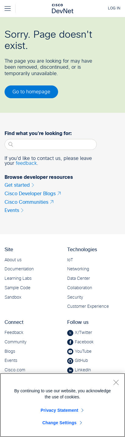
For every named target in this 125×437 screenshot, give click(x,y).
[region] (62, 405)
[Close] (116, 382)
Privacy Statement (59, 410)
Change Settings (59, 422)
